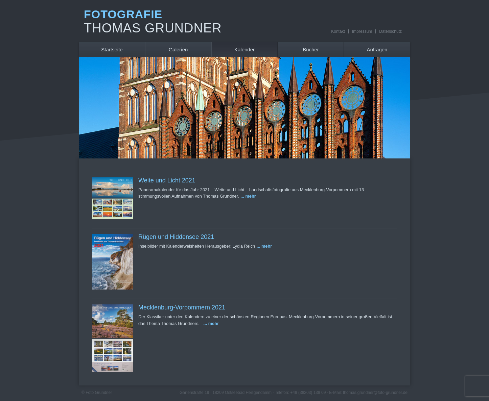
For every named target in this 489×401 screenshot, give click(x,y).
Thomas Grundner (153, 28)
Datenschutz (390, 31)
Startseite (111, 49)
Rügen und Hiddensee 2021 (176, 236)
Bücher (311, 49)
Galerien (178, 49)
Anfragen (377, 49)
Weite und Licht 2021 (166, 180)
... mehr (248, 196)
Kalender (244, 49)
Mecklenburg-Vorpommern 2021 (181, 307)
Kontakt (338, 31)
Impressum (362, 31)
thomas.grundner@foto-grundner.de (375, 392)
